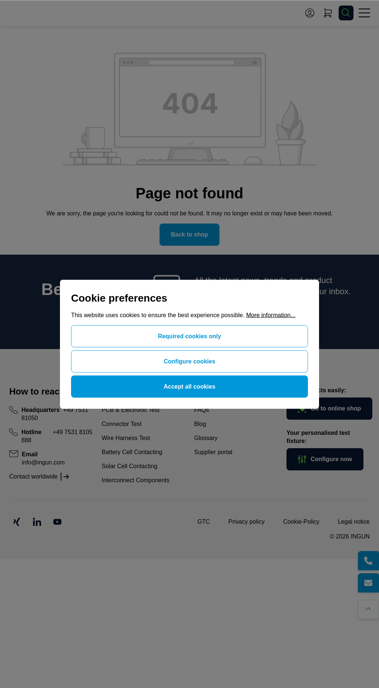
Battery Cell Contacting (132, 452)
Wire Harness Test (126, 438)
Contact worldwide (33, 476)
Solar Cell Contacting (129, 466)
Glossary (206, 438)
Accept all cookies (189, 386)
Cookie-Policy (301, 521)
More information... (270, 315)
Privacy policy (246, 521)
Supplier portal (213, 452)
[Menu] (364, 13)
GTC (203, 521)
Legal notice (354, 521)
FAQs (201, 410)
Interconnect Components (136, 480)
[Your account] (309, 13)
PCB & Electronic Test (131, 410)
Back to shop (189, 234)
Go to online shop (329, 409)
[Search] (346, 13)
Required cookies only (189, 336)
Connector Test (121, 424)
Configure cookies (189, 361)
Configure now (325, 459)
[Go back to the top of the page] (370, 607)
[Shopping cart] (328, 13)
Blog (200, 424)
